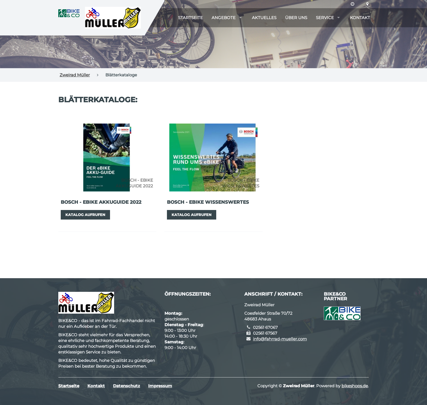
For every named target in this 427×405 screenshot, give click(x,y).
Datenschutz (126, 385)
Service (325, 17)
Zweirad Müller (75, 74)
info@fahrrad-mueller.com (280, 338)
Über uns (296, 17)
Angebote (224, 17)
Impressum (160, 385)
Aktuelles (264, 17)
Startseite (190, 17)
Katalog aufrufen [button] (85, 214)
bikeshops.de (354, 385)
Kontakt (360, 17)
